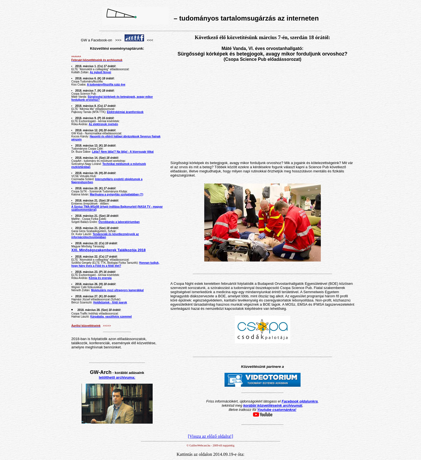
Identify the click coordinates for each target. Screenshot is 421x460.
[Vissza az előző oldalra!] (210, 436)
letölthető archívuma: (117, 377)
